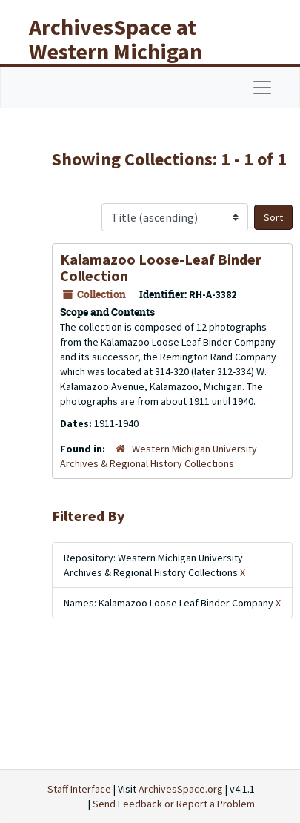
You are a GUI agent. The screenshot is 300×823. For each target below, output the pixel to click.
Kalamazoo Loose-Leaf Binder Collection (160, 267)
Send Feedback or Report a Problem (174, 803)
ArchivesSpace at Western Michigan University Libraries (126, 51)
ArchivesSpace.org (181, 789)
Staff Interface (79, 789)
